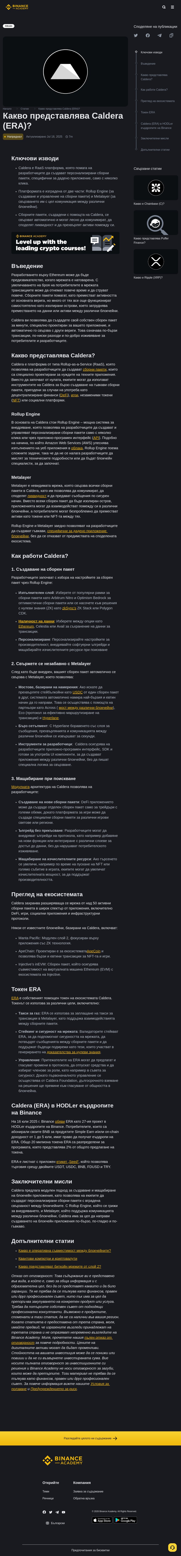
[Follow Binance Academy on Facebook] (44, 1512)
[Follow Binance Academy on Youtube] (63, 1512)
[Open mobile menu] (172, 7)
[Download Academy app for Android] (125, 1520)
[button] (172, 7)
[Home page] (17, 7)
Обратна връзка (84, 1498)
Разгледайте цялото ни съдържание (90, 1438)
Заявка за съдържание (88, 1491)
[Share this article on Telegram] (159, 35)
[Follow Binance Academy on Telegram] (57, 1512)
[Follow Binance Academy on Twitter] (50, 1512)
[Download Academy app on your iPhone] (102, 1520)
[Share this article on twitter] (136, 35)
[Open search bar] (163, 7)
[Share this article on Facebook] (148, 35)
